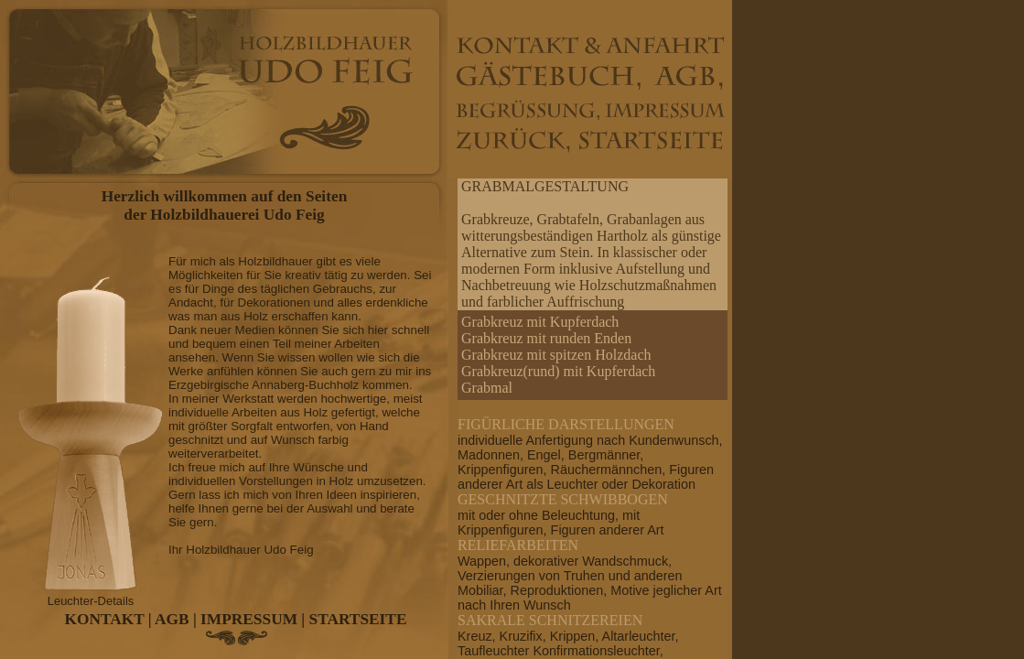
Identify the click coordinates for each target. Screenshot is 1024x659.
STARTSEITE (358, 619)
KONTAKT (105, 619)
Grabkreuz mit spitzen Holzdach (556, 354)
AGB (172, 619)
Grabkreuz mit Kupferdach (540, 322)
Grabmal (486, 387)
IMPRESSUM (248, 619)
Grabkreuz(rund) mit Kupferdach (558, 371)
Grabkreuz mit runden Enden (546, 338)
